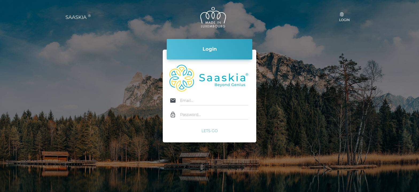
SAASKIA (78, 17)
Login (344, 17)
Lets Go (209, 131)
